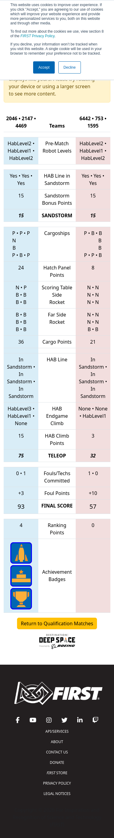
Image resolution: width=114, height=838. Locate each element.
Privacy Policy (37, 36)
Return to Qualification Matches (57, 623)
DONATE (57, 762)
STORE (57, 772)
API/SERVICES (56, 731)
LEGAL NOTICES (57, 793)
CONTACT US (57, 752)
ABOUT (57, 741)
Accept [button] (44, 67)
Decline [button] (70, 67)
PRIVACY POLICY (57, 783)
